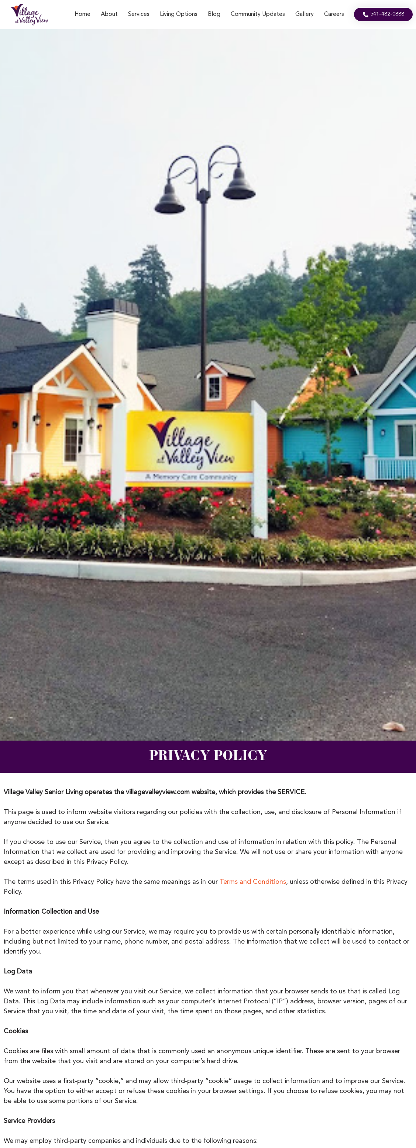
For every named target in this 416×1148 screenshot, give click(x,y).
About (109, 14)
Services (138, 14)
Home (82, 14)
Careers (334, 14)
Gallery (304, 14)
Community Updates (258, 14)
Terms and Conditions (253, 882)
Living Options (178, 14)
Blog (214, 14)
